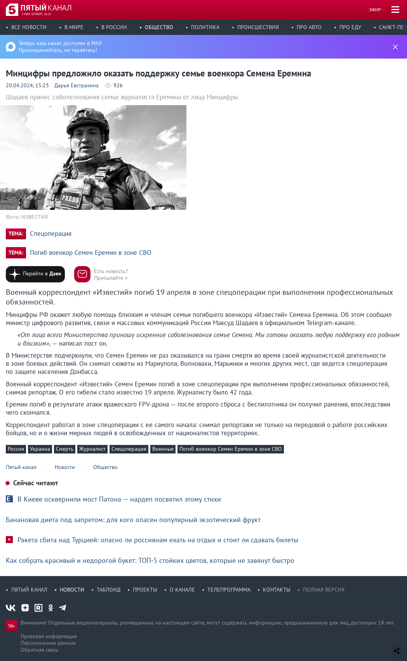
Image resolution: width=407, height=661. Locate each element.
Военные (163, 448)
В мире (73, 27)
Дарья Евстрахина (76, 85)
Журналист (92, 448)
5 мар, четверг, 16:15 (36, 14)
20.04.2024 (19, 85)
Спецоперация (50, 234)
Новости (72, 589)
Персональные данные (48, 642)
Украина (40, 448)
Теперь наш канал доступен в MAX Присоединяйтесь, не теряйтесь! (60, 47)
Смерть (64, 448)
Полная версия (323, 589)
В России (114, 27)
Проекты (145, 589)
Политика (205, 27)
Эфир (375, 9)
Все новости (29, 27)
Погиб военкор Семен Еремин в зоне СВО (90, 253)
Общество (159, 27)
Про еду (350, 27)
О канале (182, 589)
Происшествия (258, 27)
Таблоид (108, 589)
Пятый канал (29, 589)
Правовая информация (49, 636)
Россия (16, 448)
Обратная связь (40, 649)
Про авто (309, 27)
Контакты (276, 589)
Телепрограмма (228, 589)
